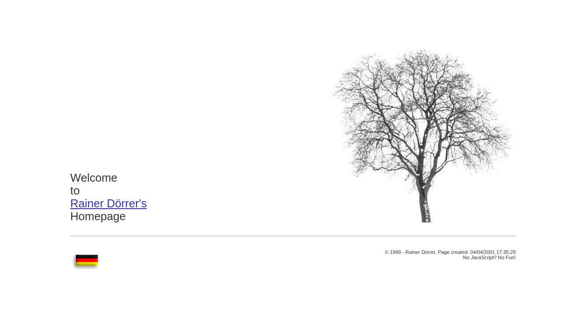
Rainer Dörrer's (108, 203)
